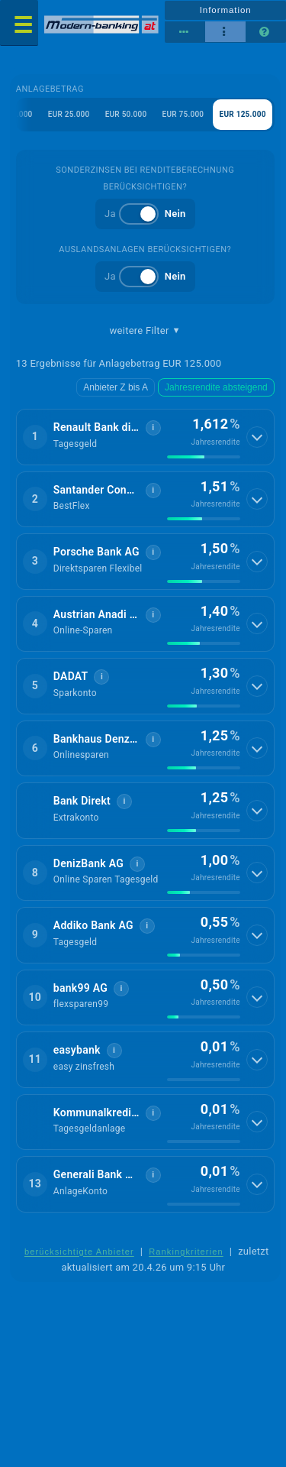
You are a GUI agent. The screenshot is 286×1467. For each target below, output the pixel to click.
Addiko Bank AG (93, 925)
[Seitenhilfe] (266, 32)
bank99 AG (80, 988)
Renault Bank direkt (96, 427)
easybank (77, 1050)
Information (226, 10)
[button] (145, 437)
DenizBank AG (88, 863)
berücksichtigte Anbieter (79, 1251)
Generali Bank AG (96, 1174)
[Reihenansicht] (185, 32)
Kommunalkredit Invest (96, 1112)
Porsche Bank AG (96, 552)
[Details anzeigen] (257, 437)
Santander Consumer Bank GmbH (96, 490)
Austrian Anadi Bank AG (96, 614)
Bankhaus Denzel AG (96, 739)
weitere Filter (145, 330)
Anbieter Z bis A (115, 387)
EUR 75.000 (183, 114)
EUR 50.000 (126, 114)
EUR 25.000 (69, 114)
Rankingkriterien (186, 1251)
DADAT (70, 676)
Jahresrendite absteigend (216, 387)
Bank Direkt (82, 801)
